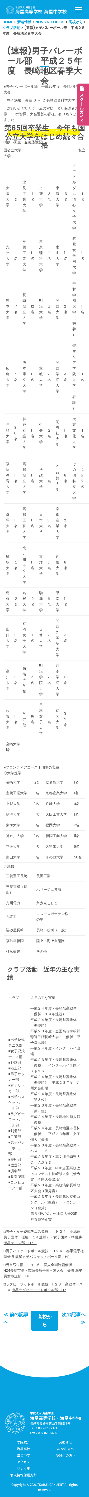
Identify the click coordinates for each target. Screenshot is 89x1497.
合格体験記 (33, 142)
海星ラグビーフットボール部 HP (39, 1289)
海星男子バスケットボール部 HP (44, 1256)
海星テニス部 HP (20, 1242)
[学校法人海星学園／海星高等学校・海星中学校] (36, 10)
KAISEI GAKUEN (50, 1484)
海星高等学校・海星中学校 (55, 1418)
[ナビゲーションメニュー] (78, 10)
